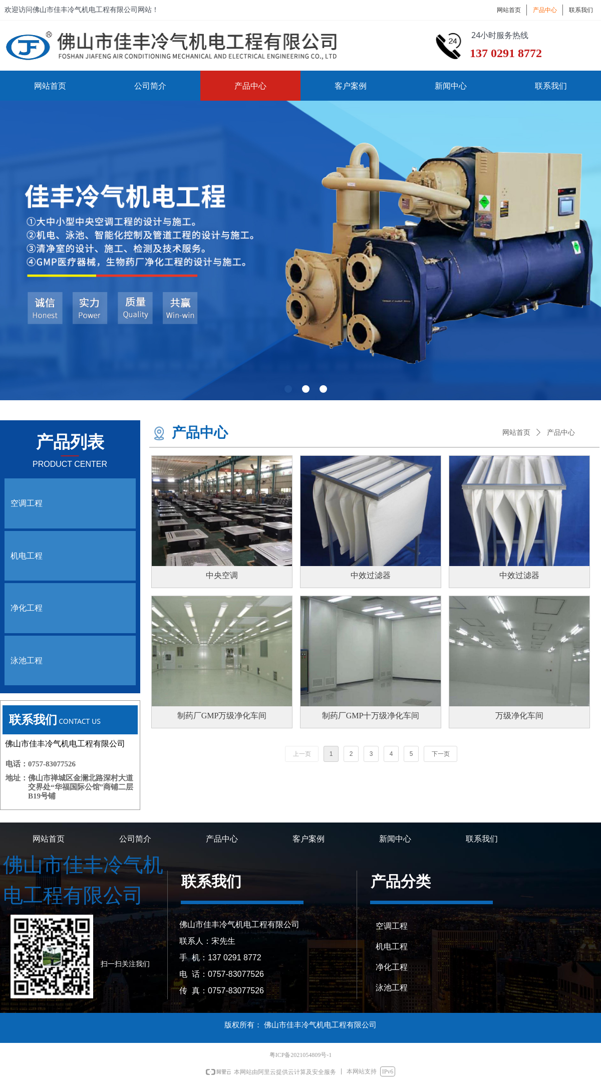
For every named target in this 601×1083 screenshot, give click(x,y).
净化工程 (27, 608)
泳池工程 (27, 660)
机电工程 (27, 556)
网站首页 (516, 432)
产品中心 (561, 432)
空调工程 (27, 503)
